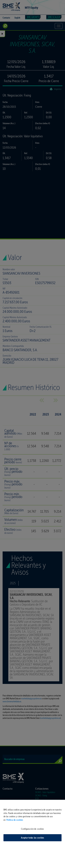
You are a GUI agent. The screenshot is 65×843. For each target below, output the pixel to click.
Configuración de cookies (32, 831)
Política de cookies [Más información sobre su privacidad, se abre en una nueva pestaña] (14, 822)
